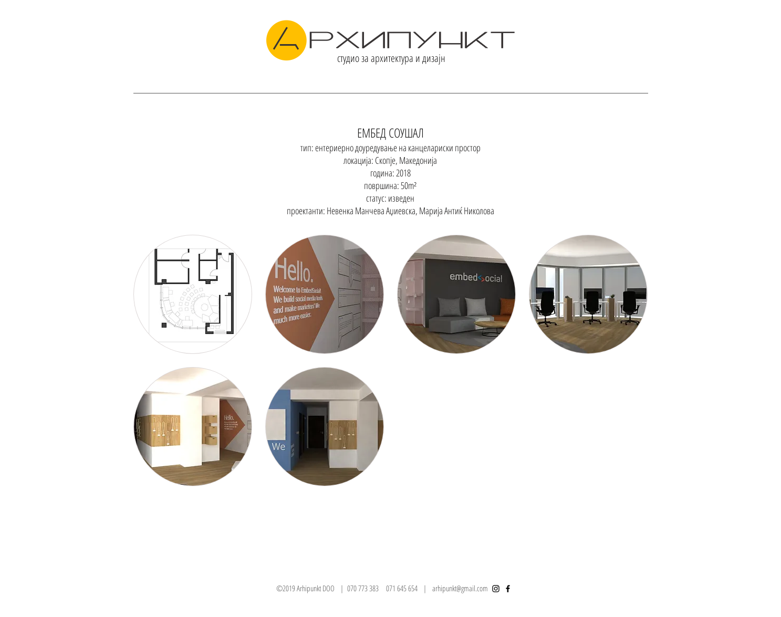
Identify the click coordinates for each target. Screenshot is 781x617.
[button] (192, 294)
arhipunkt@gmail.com (460, 588)
